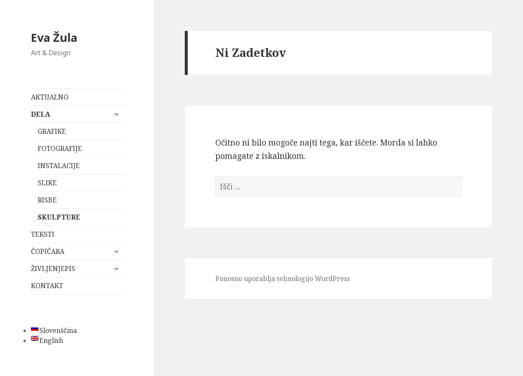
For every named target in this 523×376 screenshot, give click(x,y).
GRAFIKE (52, 131)
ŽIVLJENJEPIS (53, 268)
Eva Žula (54, 37)
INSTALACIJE (59, 165)
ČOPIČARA (47, 251)
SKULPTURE (59, 217)
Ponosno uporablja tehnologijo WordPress (282, 278)
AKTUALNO (50, 97)
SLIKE (47, 182)
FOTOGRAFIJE (60, 148)
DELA (40, 114)
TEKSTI (42, 234)
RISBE (47, 200)
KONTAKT (47, 285)
